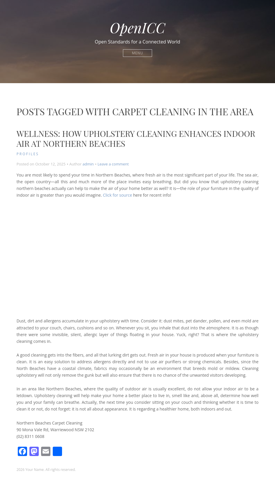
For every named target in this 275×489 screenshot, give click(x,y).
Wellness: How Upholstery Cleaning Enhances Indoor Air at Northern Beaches (136, 138)
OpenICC (137, 27)
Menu (137, 52)
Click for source (117, 195)
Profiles (28, 153)
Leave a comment (113, 164)
